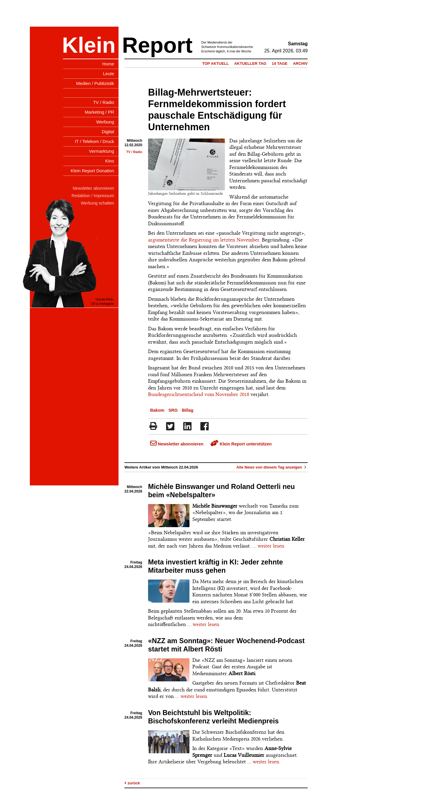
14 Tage (280, 63)
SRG (173, 410)
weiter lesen (271, 546)
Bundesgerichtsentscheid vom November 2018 (198, 394)
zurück (132, 783)
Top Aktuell (215, 63)
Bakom (157, 410)
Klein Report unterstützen (241, 444)
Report (157, 45)
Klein (89, 45)
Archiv (300, 63)
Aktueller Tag (250, 63)
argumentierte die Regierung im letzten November (203, 240)
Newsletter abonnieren (176, 444)
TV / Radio (134, 152)
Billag (187, 410)
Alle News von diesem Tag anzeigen (272, 467)
